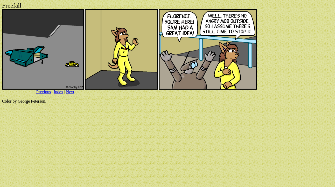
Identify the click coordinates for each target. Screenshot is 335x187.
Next (70, 92)
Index (58, 92)
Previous (43, 92)
